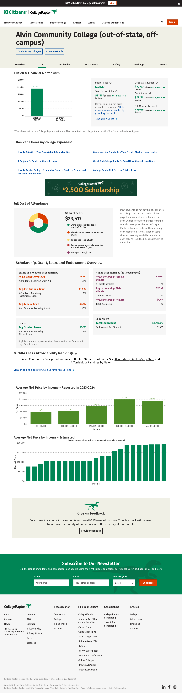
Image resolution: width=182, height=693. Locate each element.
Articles (78, 22)
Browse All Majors (87, 665)
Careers (163, 65)
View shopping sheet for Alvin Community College (42, 370)
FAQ (29, 619)
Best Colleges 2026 (87, 636)
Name (37, 576)
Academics (64, 65)
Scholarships (37, 22)
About (92, 22)
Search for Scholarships (111, 624)
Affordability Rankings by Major (91, 363)
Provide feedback (91, 531)
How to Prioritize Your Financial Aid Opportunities (44, 152)
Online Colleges (86, 660)
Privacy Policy (34, 628)
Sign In (172, 22)
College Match (85, 614)
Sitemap (31, 624)
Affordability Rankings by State (134, 359)
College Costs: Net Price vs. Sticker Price (115, 170)
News (7, 624)
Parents (58, 628)
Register (122, 96)
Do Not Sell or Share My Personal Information (14, 632)
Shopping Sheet (106, 119)
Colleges (58, 619)
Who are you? (120, 576)
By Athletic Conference (90, 655)
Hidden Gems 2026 (87, 641)
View (112, 3)
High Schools (60, 624)
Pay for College (59, 22)
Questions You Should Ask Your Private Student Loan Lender (125, 152)
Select (118, 583)
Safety (116, 65)
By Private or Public (88, 650)
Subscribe (148, 583)
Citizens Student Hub (113, 22)
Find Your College (14, 22)
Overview (20, 65)
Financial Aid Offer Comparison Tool (87, 621)
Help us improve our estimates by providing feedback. (109, 110)
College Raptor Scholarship (111, 616)
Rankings (139, 65)
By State (82, 646)
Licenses (31, 643)
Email (76, 576)
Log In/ (114, 96)
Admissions (136, 619)
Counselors (59, 614)
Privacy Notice (34, 633)
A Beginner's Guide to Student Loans (37, 161)
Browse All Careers (87, 669)
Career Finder (85, 627)
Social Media (91, 65)
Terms (30, 638)
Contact (31, 614)
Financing (135, 624)
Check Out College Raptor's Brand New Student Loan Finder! (124, 161)
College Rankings (87, 632)
